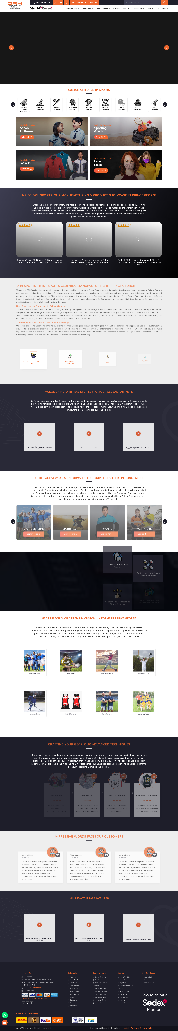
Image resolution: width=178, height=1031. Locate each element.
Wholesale (139, 8)
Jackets (150, 8)
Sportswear (88, 8)
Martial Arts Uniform (122, 8)
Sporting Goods (103, 8)
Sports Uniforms (72, 8)
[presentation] (12, 104)
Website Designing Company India (138, 1028)
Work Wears (163, 8)
